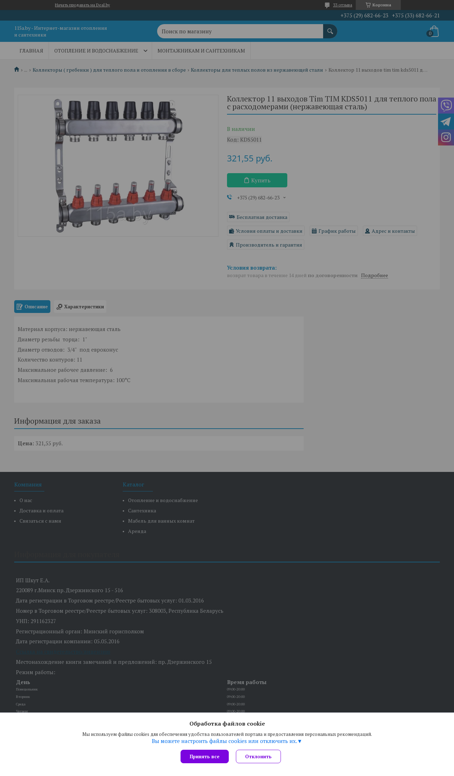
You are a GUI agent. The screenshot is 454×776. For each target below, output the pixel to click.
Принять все (205, 756)
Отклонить (258, 756)
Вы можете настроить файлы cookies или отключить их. (224, 741)
